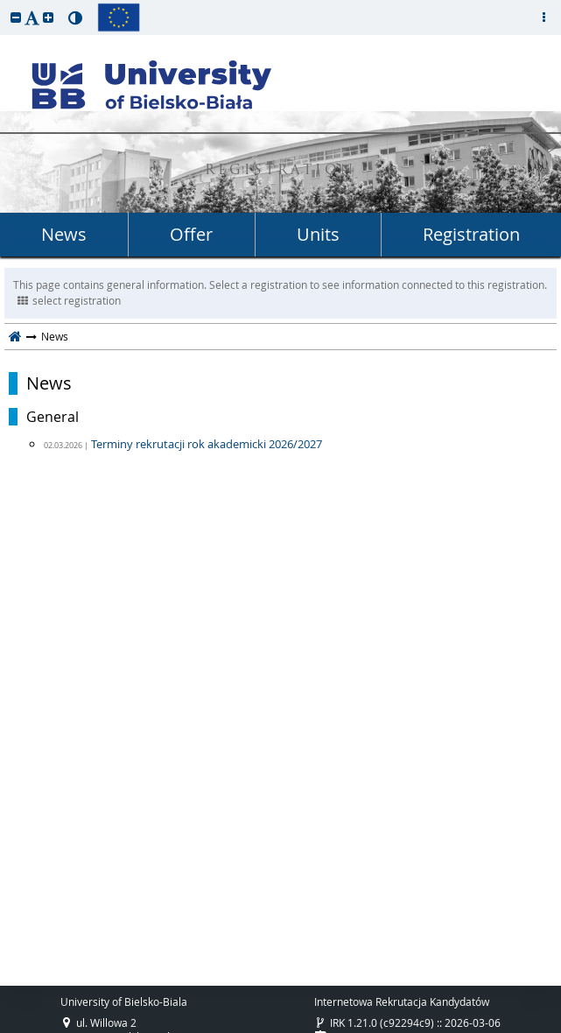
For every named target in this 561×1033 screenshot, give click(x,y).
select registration (69, 300)
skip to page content (4, 4)
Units (318, 234)
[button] (16, 17)
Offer (191, 234)
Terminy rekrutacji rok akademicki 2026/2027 (206, 444)
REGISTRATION (280, 171)
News (64, 234)
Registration (471, 234)
